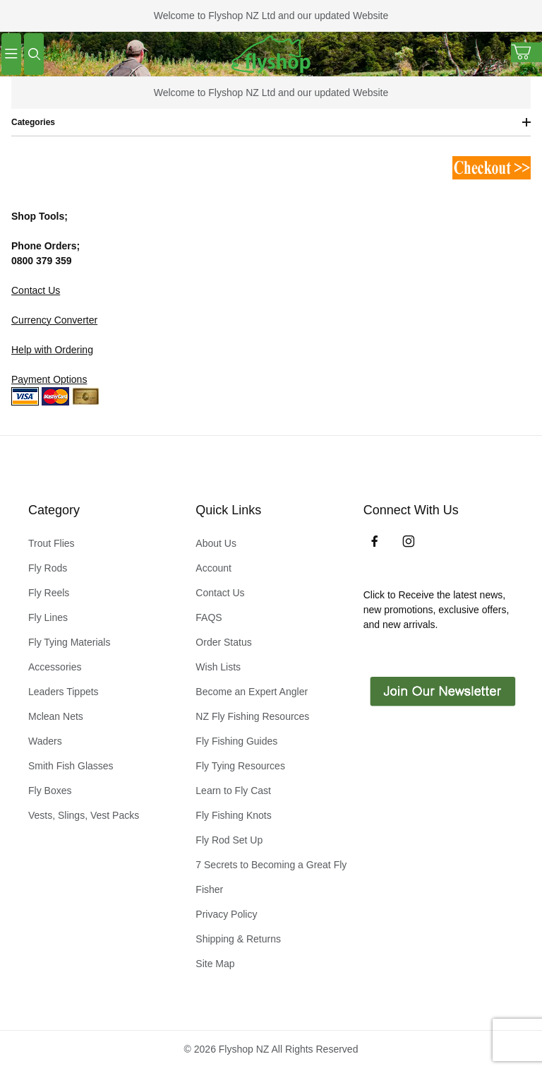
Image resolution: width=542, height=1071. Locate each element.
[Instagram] (409, 541)
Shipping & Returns (238, 939)
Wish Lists (218, 667)
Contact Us (35, 290)
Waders (45, 741)
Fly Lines (48, 617)
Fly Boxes (49, 790)
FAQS (208, 617)
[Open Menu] (11, 54)
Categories (271, 122)
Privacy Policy (226, 914)
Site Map (214, 963)
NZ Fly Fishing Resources (252, 716)
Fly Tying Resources (240, 765)
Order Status (223, 642)
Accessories (54, 667)
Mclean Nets (55, 716)
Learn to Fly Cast (233, 790)
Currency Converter (54, 320)
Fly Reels (48, 592)
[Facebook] (374, 541)
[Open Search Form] (34, 54)
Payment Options (49, 379)
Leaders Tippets (63, 691)
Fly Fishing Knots (233, 815)
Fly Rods (47, 568)
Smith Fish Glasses (71, 765)
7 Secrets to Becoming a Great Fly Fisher (271, 877)
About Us (215, 543)
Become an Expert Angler (251, 691)
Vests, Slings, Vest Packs (83, 815)
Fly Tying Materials (69, 642)
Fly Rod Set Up (229, 840)
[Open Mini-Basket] (526, 52)
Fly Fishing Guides (236, 741)
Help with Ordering (52, 349)
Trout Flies (51, 543)
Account (213, 568)
